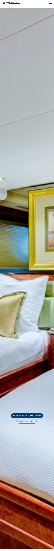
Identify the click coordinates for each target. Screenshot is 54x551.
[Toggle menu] (50, 3)
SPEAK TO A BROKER (27, 421)
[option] (27, 275)
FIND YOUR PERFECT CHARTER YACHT (27, 415)
